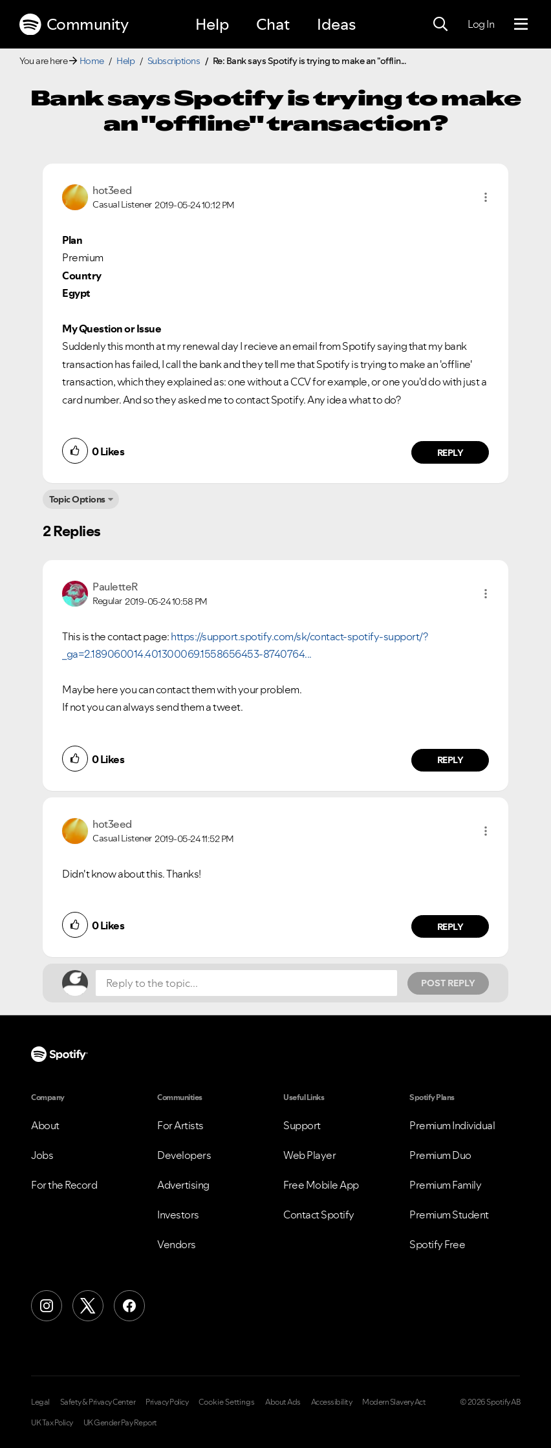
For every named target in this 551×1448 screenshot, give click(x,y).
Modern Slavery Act (394, 1402)
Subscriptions (173, 60)
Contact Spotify (318, 1214)
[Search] (440, 24)
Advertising (183, 1185)
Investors (178, 1214)
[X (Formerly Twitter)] (87, 1305)
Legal (40, 1402)
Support (302, 1125)
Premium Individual (452, 1125)
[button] (485, 197)
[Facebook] (129, 1305)
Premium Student (449, 1214)
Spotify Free (437, 1244)
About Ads (283, 1402)
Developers (184, 1155)
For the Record (64, 1185)
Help (212, 24)
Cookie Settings (227, 1402)
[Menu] (521, 25)
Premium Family (445, 1185)
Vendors (176, 1244)
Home (92, 60)
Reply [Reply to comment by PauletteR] (450, 759)
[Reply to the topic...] (246, 983)
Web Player (309, 1155)
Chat (273, 24)
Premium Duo (440, 1155)
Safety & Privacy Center (98, 1402)
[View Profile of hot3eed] (112, 190)
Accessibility (331, 1402)
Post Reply (448, 983)
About (45, 1125)
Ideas (336, 24)
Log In (481, 24)
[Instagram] (46, 1305)
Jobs (42, 1155)
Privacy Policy (167, 1402)
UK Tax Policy (52, 1423)
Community (73, 25)
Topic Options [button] (77, 499)
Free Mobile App (321, 1185)
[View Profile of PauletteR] (115, 586)
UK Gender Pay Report (120, 1423)
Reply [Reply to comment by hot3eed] (450, 452)
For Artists (180, 1125)
